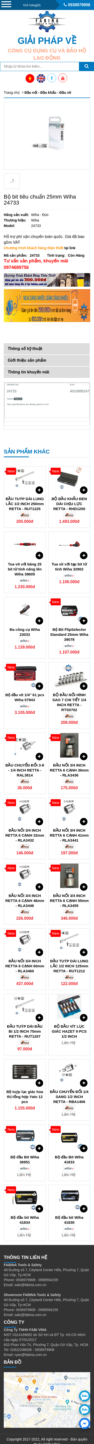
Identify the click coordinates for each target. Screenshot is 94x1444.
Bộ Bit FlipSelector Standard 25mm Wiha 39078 (69, 626)
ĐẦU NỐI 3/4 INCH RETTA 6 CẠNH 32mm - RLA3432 (24, 827)
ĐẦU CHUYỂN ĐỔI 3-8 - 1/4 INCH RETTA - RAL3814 (25, 762)
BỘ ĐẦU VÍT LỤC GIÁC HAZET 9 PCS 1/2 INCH (69, 1023)
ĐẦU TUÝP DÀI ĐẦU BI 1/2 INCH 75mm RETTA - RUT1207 (24, 1023)
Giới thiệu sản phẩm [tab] (27, 360)
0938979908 (77, 5)
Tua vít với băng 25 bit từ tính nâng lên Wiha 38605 (25, 561)
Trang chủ (12, 93)
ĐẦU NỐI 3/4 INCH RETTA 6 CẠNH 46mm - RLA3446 (24, 892)
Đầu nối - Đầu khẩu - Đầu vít (48, 93)
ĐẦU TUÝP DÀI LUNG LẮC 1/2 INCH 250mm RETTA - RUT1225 (25, 495)
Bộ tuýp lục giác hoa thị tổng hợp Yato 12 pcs (25, 1088)
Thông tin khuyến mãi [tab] (28, 372)
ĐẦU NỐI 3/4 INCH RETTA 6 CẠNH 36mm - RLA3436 (69, 762)
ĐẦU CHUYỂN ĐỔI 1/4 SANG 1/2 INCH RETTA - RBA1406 (69, 1088)
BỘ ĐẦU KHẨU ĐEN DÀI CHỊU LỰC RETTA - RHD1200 (69, 495)
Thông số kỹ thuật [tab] (25, 348)
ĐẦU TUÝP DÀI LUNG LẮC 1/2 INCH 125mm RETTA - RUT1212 (69, 957)
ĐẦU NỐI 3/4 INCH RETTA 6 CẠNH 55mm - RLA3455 (69, 892)
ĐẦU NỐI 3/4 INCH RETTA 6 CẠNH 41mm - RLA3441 (69, 827)
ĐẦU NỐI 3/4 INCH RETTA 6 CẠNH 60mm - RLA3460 (24, 957)
